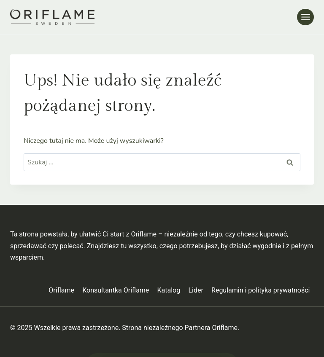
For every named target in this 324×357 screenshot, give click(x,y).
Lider (195, 290)
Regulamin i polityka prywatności (260, 290)
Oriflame (61, 290)
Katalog (169, 290)
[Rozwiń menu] (305, 17)
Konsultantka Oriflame (115, 290)
